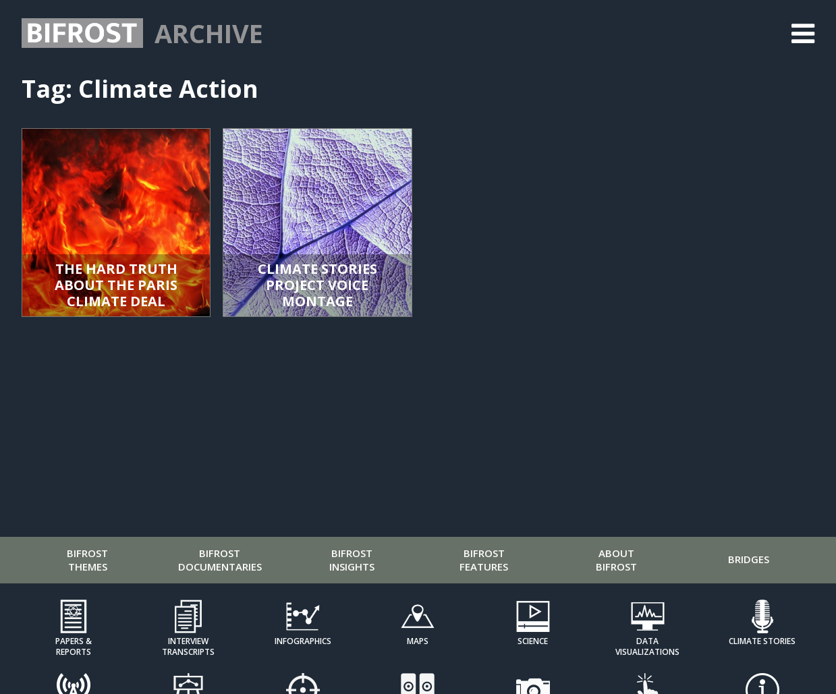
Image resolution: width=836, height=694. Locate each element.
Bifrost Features (483, 559)
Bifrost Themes (87, 559)
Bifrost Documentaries (220, 559)
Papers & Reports (73, 646)
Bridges (748, 559)
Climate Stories (762, 641)
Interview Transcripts (188, 646)
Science (533, 641)
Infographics (303, 641)
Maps (417, 641)
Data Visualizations (647, 646)
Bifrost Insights (351, 559)
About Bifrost (616, 559)
